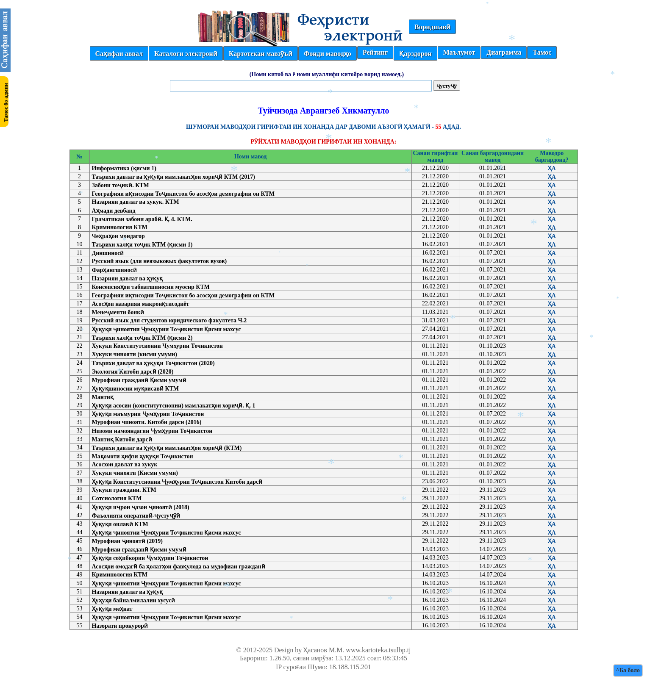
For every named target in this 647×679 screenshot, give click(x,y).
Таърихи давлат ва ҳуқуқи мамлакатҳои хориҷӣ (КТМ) (167, 448)
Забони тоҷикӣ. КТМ (120, 185)
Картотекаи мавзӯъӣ (260, 53)
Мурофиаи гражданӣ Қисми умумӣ (139, 380)
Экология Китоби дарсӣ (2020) (133, 372)
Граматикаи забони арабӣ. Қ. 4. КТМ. (142, 219)
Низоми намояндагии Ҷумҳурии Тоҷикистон (152, 431)
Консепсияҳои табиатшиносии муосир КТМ (151, 287)
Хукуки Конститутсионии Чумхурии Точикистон (157, 346)
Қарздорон (415, 53)
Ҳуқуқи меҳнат (112, 609)
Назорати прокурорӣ (120, 626)
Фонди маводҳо (327, 53)
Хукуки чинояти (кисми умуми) (134, 354)
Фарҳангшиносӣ (114, 270)
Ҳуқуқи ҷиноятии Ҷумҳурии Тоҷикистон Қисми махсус (166, 329)
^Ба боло (628, 670)
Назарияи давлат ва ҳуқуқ (127, 278)
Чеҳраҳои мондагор (118, 236)
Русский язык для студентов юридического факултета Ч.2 (169, 320)
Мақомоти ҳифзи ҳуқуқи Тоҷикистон (142, 456)
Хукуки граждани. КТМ (124, 490)
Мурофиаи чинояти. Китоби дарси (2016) (147, 422)
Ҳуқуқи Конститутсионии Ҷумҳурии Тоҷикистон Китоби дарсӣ (177, 482)
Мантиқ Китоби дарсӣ (122, 439)
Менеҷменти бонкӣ (118, 312)
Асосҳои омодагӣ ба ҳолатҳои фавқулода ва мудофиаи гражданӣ (178, 566)
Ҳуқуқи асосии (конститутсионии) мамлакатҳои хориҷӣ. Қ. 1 (173, 405)
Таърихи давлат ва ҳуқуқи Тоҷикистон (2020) (153, 363)
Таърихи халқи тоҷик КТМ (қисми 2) (142, 338)
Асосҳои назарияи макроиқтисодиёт (140, 304)
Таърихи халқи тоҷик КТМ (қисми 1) (142, 244)
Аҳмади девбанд (114, 211)
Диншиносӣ (108, 253)
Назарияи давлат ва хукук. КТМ (135, 202)
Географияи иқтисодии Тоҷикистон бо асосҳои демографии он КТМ (183, 194)
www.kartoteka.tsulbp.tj (378, 650)
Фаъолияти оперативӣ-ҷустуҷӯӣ (136, 516)
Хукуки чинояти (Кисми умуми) (135, 473)
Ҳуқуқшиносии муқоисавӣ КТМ (135, 388)
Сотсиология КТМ (117, 498)
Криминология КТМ (119, 227)
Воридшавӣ (432, 26)
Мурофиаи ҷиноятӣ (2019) (127, 541)
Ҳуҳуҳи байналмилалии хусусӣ (133, 600)
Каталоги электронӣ (185, 53)
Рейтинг (375, 52)
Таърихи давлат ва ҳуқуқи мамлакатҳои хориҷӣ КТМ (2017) (173, 177)
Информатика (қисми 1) (124, 168)
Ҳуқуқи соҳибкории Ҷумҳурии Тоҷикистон (150, 558)
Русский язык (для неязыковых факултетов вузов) (159, 261)
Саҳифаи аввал (119, 53)
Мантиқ (103, 397)
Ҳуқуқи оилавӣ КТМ (120, 524)
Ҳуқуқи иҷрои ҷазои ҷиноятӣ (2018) (140, 507)
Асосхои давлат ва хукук (125, 464)
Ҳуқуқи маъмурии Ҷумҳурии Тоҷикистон (148, 414)
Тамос (542, 52)
